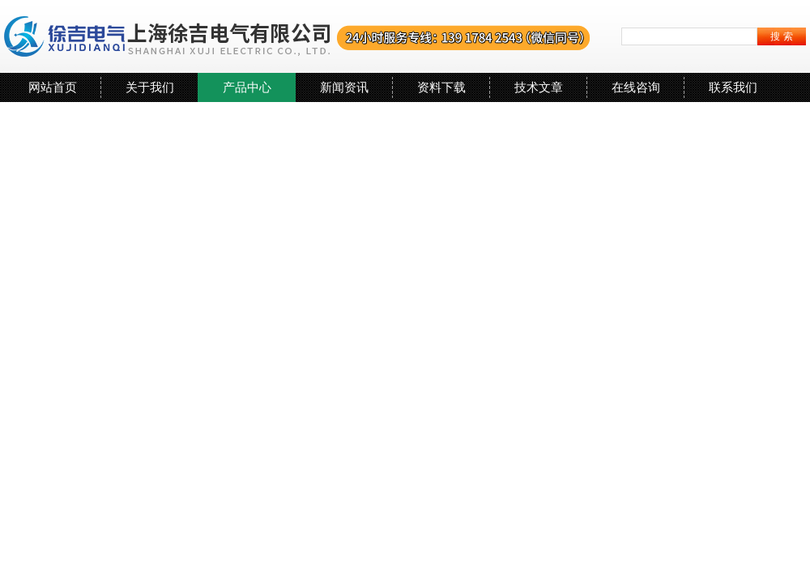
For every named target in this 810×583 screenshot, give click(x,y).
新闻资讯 (344, 87)
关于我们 (150, 87)
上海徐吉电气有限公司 (297, 36)
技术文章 (538, 87)
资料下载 (441, 87)
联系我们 (733, 87)
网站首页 (52, 87)
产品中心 (247, 87)
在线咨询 (636, 87)
